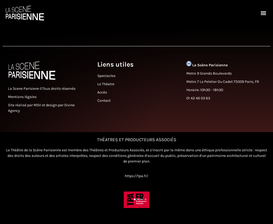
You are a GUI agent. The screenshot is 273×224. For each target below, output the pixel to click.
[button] (263, 13)
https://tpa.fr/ (136, 183)
